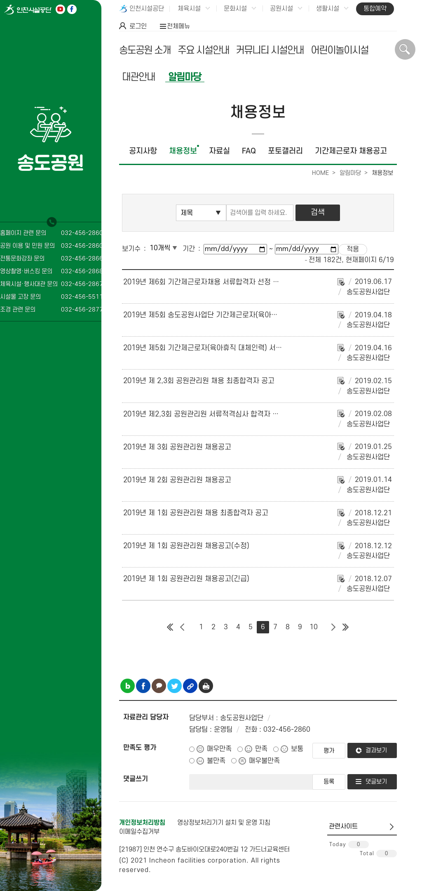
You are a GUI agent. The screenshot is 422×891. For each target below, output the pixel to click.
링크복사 (190, 686)
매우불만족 (264, 761)
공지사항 (143, 151)
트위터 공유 (174, 686)
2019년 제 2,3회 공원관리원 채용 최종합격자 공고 (198, 381)
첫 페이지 (170, 627)
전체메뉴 (178, 26)
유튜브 (60, 9)
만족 (261, 749)
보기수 (131, 249)
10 (313, 627)
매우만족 (219, 749)
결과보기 (376, 750)
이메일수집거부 (139, 831)
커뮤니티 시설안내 (270, 50)
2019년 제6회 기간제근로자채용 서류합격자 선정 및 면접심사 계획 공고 (230, 282)
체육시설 (189, 8)
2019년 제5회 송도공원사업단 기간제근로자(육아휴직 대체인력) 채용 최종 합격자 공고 (253, 315)
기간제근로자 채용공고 (351, 151)
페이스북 (72, 9)
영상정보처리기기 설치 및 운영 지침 (223, 822)
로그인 (138, 26)
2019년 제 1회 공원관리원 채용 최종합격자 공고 (195, 513)
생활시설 (327, 8)
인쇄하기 (206, 686)
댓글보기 (376, 781)
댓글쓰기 (135, 779)
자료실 (219, 151)
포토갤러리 (285, 151)
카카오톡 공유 (159, 686)
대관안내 (138, 77)
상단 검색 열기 (405, 49)
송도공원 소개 (145, 50)
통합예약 (375, 8)
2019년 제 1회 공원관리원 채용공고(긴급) (186, 579)
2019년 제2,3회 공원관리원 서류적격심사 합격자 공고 (204, 414)
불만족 (216, 761)
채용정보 (183, 151)
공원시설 (281, 8)
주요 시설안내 (203, 50)
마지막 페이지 (346, 627)
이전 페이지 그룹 (182, 627)
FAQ (249, 151)
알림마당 (184, 77)
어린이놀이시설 (339, 50)
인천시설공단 (146, 8)
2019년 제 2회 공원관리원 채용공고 (177, 480)
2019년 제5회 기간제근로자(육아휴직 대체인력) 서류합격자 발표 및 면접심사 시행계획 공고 (260, 348)
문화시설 (235, 8)
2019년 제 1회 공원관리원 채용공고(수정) (186, 546)
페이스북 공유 (143, 686)
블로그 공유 (127, 686)
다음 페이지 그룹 (333, 627)
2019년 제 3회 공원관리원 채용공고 (177, 447)
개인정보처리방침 (142, 822)
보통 (297, 749)
